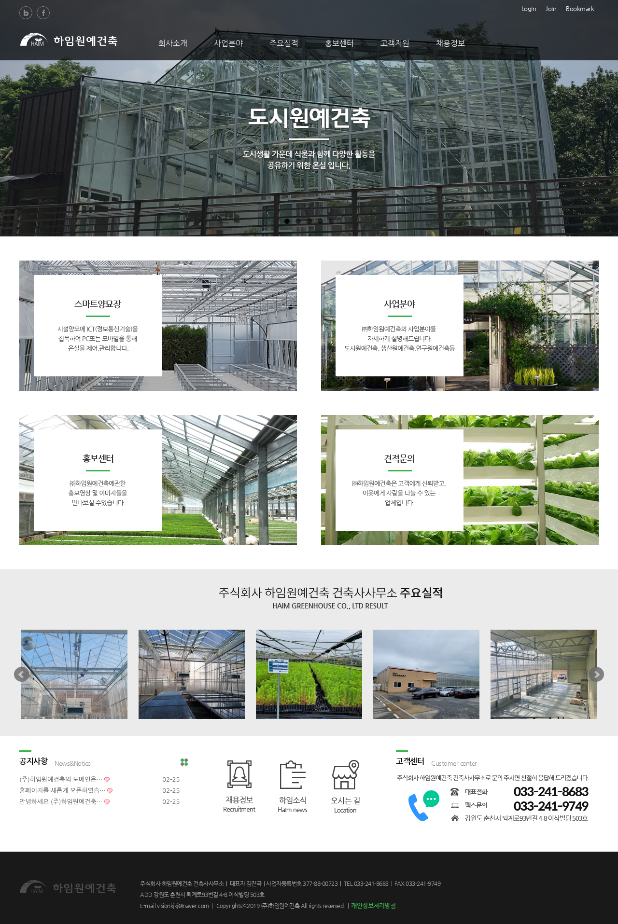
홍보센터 (339, 43)
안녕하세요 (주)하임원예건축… (60, 802)
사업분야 (228, 43)
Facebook (43, 12)
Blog (25, 12)
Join (551, 8)
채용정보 (450, 43)
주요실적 (283, 43)
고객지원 (394, 43)
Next (596, 674)
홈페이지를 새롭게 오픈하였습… (62, 790)
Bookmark (580, 8)
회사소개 (172, 43)
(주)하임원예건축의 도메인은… (60, 779)
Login (528, 8)
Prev (21, 674)
